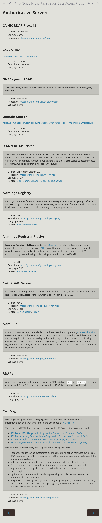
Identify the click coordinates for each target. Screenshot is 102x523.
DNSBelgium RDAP (17, 79)
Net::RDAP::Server (17, 283)
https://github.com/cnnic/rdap (35, 37)
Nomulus (10, 324)
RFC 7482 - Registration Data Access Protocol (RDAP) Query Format (44, 439)
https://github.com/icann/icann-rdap (38, 174)
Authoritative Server (27, 224)
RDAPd (8, 373)
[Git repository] (93, 3)
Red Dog (9, 411)
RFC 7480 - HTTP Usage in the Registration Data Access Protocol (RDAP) (46, 433)
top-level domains (86, 332)
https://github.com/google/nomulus (38, 358)
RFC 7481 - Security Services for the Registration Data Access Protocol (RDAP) (49, 436)
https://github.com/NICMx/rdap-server (39, 497)
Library (35, 311)
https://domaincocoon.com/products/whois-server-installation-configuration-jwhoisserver (48, 122)
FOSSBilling (52, 244)
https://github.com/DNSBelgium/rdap (39, 101)
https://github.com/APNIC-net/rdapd (38, 396)
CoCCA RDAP (12, 49)
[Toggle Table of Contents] (4, 3)
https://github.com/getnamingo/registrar (40, 265)
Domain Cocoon (15, 116)
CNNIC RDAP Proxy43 (19, 25)
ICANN (42, 248)
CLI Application (38, 180)
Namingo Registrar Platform (25, 236)
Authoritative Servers (25, 12)
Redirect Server (54, 180)
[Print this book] (89, 3)
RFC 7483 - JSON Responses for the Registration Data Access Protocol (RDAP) (49, 442)
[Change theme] (10, 3)
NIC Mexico (68, 422)
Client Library (23, 180)
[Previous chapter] (9, 512)
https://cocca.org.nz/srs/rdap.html (20, 56)
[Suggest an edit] (98, 3)
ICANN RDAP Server (18, 146)
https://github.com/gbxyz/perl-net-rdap (40, 305)
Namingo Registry (17, 193)
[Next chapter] (93, 512)
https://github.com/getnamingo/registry (40, 218)
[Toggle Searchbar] (16, 3)
